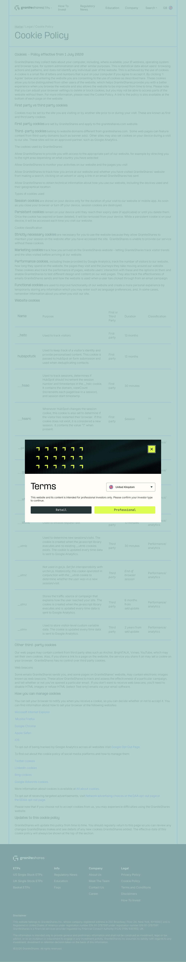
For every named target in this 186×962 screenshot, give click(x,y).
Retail (61, 510)
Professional (125, 510)
